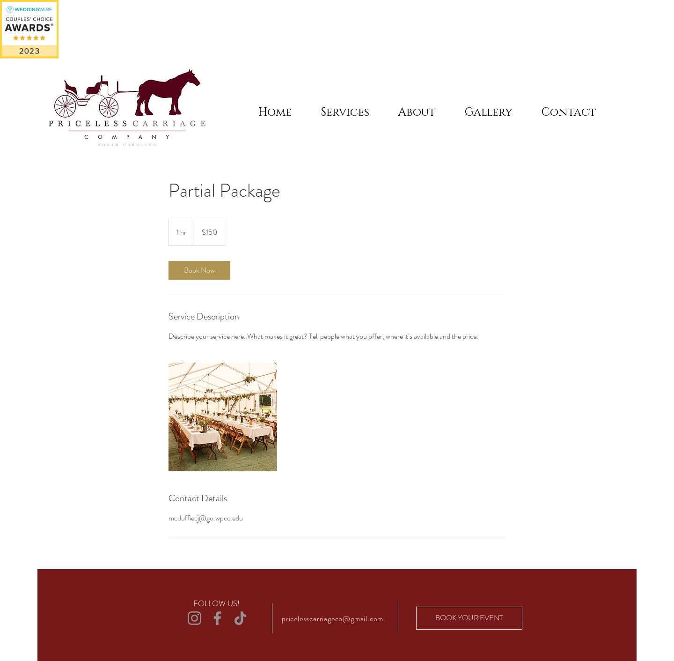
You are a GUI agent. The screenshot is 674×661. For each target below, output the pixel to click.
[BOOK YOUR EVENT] (469, 618)
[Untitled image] (222, 417)
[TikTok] (240, 618)
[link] (199, 270)
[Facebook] (217, 618)
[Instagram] (194, 618)
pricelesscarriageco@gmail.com (332, 618)
